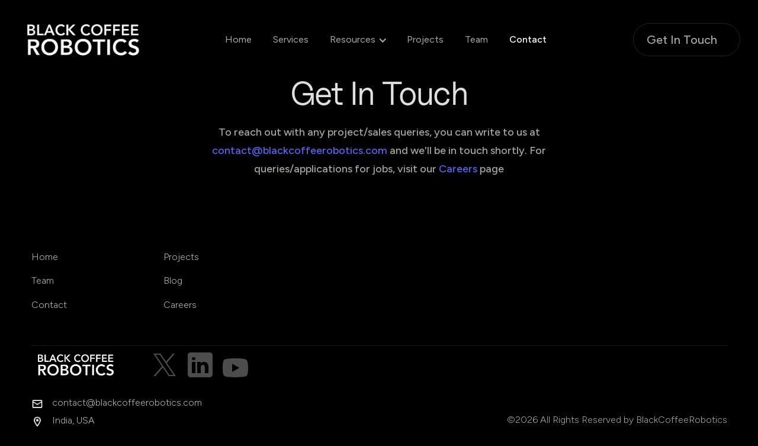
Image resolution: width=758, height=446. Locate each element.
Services (291, 39)
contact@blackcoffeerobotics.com (299, 150)
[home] (95, 40)
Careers (458, 168)
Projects (425, 39)
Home (238, 39)
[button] (352, 40)
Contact (528, 39)
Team (476, 39)
